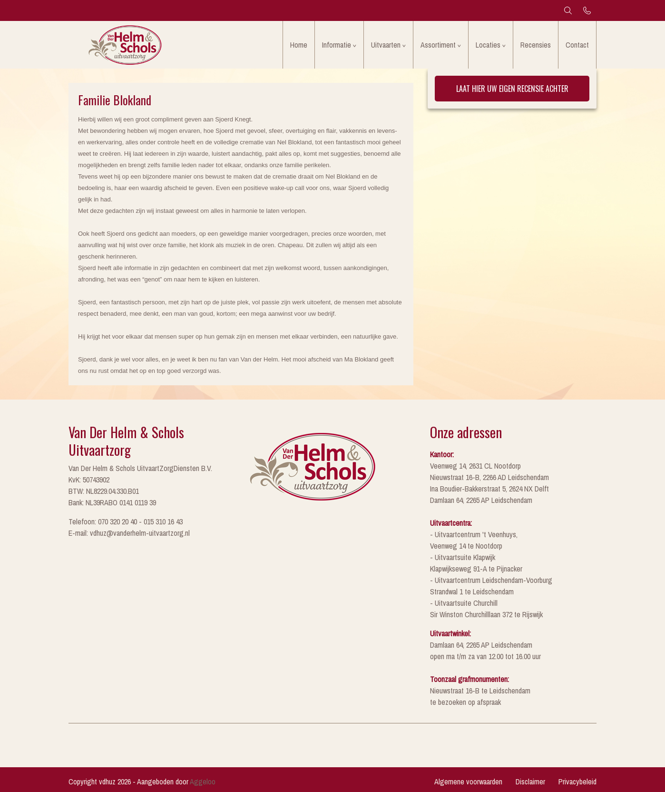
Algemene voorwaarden (468, 781)
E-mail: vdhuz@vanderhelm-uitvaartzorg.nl (129, 533)
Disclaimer (530, 781)
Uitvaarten (386, 45)
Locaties (488, 45)
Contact (577, 45)
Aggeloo (202, 781)
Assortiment (438, 45)
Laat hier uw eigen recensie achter (512, 88)
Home (298, 45)
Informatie (336, 45)
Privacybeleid (577, 781)
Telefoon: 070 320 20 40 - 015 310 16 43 (125, 521)
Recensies (535, 45)
